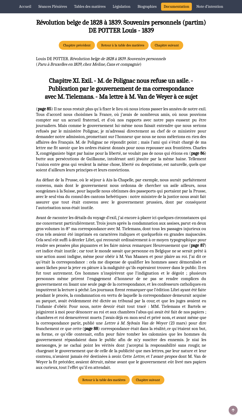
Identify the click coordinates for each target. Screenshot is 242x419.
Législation (121, 6)
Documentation (176, 6)
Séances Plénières (52, 6)
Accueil (25, 6)
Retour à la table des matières (122, 45)
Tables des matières (90, 6)
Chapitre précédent (77, 45)
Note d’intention (209, 6)
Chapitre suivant (167, 45)
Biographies (147, 6)
